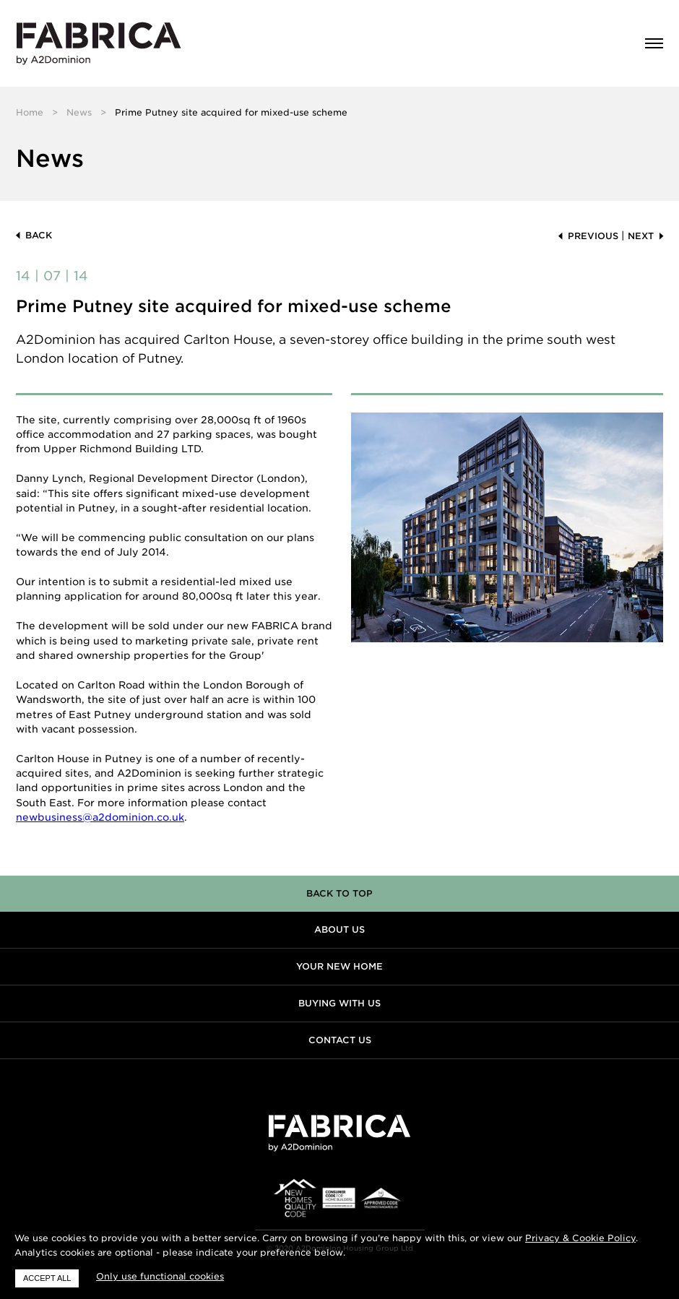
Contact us (339, 1040)
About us (339, 929)
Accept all (47, 1278)
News (79, 112)
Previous (593, 235)
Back (38, 235)
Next (641, 235)
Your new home (339, 966)
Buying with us (339, 1003)
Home (29, 112)
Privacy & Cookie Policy (580, 1238)
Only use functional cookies (160, 1276)
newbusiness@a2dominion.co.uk (100, 817)
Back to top (339, 893)
